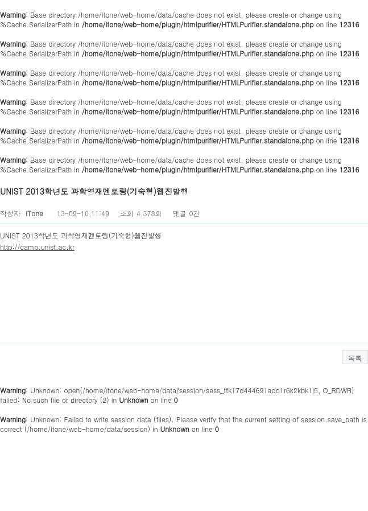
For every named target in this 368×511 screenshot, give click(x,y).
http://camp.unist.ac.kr (37, 247)
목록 (355, 357)
